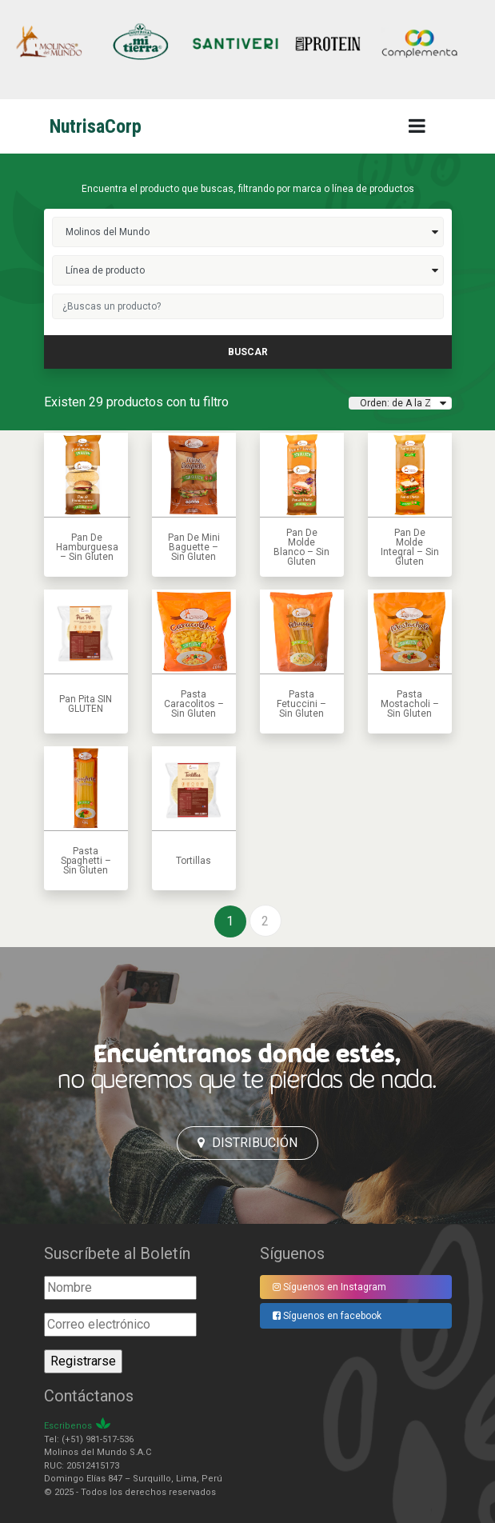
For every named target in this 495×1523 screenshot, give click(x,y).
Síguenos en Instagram (329, 1287)
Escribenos (68, 1426)
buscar (248, 352)
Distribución (247, 1142)
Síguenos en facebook (327, 1315)
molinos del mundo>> (248, 232)
